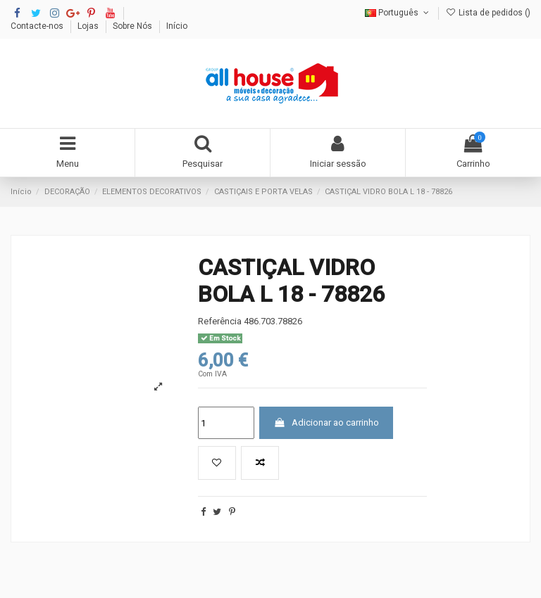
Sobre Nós (133, 26)
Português (398, 13)
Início (176, 26)
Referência (220, 321)
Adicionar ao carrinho (326, 422)
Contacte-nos (38, 26)
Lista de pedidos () (488, 13)
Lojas (89, 26)
